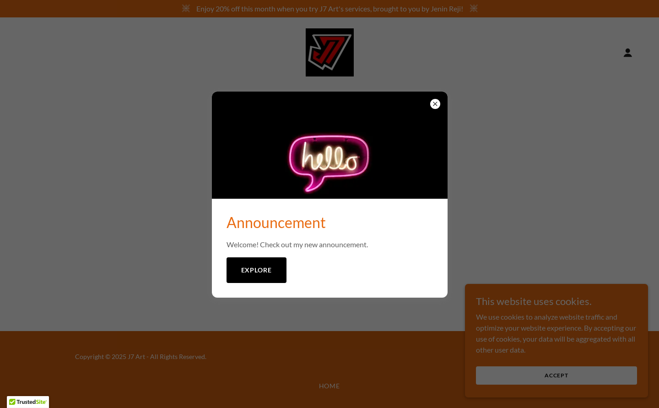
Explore (256, 270)
